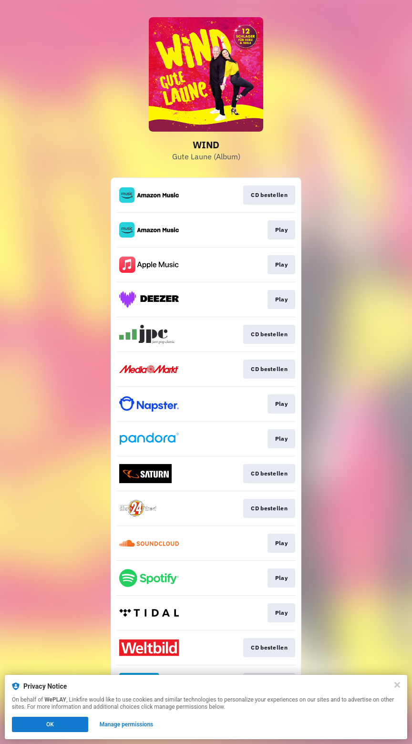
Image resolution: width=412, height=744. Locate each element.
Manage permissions (127, 724)
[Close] (397, 684)
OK (50, 724)
